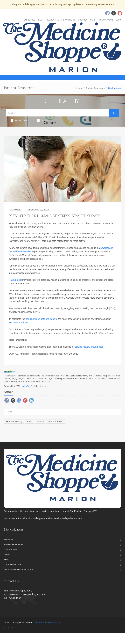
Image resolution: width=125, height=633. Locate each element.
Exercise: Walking (14, 421)
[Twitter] (8, 628)
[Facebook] (4, 628)
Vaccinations (10, 549)
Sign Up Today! (105, 20)
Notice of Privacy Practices (18, 569)
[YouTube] (12, 628)
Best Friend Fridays (18, 322)
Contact (8, 554)
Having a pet (15, 280)
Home (79, 88)
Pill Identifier (53, 20)
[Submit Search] (114, 113)
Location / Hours (86, 20)
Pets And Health (55, 421)
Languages (29, 20)
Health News (20, 120)
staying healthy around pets (89, 346)
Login (118, 20)
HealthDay (25, 386)
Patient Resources (95, 88)
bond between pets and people (41, 319)
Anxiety (40, 421)
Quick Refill (69, 20)
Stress (30, 421)
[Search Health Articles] (57, 112)
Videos (43, 120)
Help (40, 20)
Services (8, 539)
